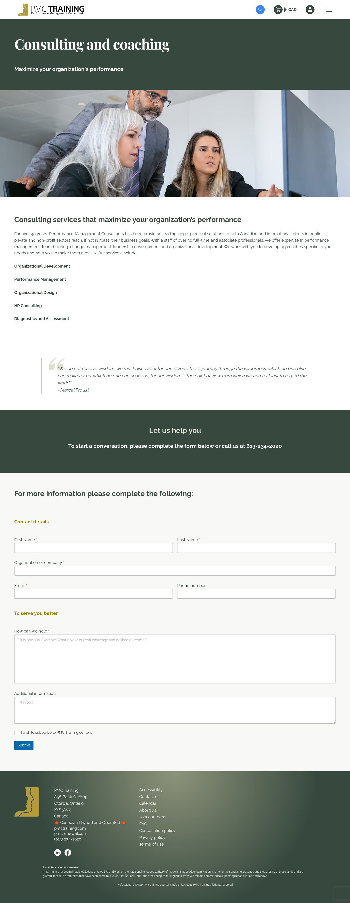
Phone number (191, 585)
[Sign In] (310, 9)
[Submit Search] (260, 9)
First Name (26, 539)
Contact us (149, 796)
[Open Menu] (327, 9)
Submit (24, 745)
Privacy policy (152, 837)
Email (20, 585)
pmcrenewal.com (70, 833)
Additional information (35, 693)
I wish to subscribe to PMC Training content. (56, 732)
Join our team (152, 817)
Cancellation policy (157, 830)
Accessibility (151, 789)
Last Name (188, 539)
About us (147, 810)
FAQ (143, 823)
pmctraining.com (70, 828)
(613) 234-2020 (67, 839)
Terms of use (151, 844)
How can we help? (33, 631)
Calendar (147, 803)
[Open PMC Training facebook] (68, 852)
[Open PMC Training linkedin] (57, 852)
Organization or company (39, 562)
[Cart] (278, 9)
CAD (292, 9)
